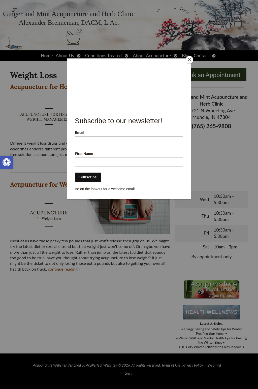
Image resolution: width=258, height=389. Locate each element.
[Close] (189, 59)
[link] (6, 162)
